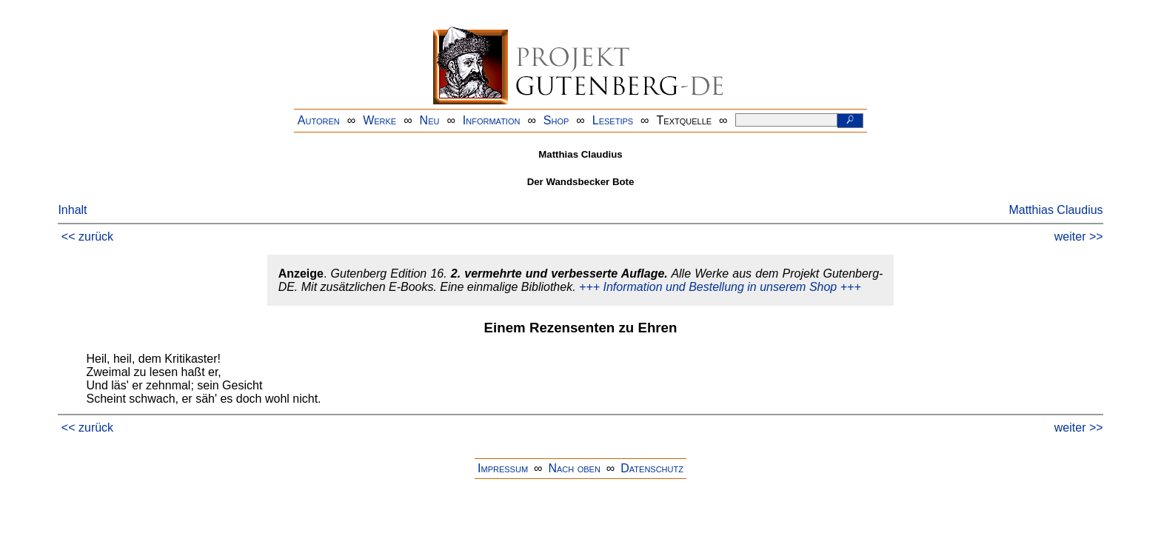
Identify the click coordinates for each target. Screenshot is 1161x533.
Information (492, 120)
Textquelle (684, 120)
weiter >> (1078, 236)
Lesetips (612, 120)
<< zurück (87, 236)
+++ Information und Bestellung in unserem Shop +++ (720, 287)
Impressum (503, 468)
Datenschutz (651, 468)
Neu (430, 120)
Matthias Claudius (1055, 210)
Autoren (319, 120)
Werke (379, 120)
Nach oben (574, 468)
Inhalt (72, 210)
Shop (556, 120)
